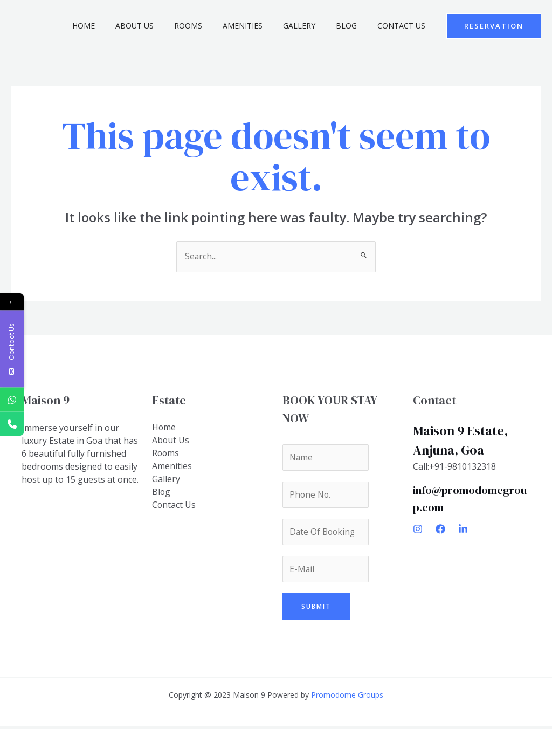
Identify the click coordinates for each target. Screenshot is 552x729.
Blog (354, 25)
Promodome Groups (347, 697)
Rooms (212, 25)
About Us (164, 25)
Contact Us (404, 25)
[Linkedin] (463, 529)
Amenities (261, 25)
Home (118, 25)
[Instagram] (418, 529)
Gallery (312, 25)
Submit (316, 609)
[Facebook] (440, 529)
